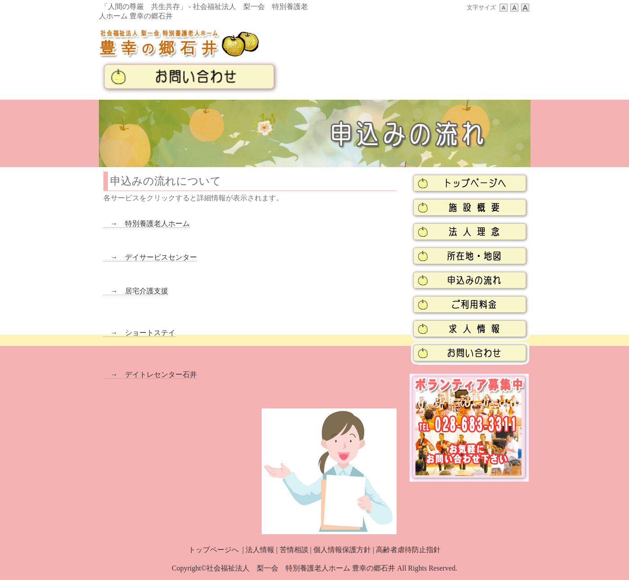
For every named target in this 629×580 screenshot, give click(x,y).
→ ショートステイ (139, 332)
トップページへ (213, 549)
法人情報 (259, 549)
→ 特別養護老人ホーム (146, 223)
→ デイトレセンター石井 (150, 374)
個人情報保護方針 (342, 549)
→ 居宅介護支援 (135, 291)
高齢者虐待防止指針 (408, 549)
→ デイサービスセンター (150, 257)
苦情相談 (294, 549)
